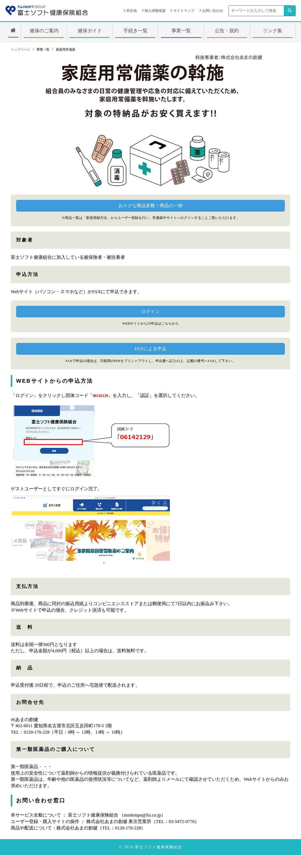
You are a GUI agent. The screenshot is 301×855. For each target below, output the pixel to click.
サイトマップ (183, 11)
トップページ (20, 49)
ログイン (150, 311)
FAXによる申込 (150, 348)
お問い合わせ (212, 11)
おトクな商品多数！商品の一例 (150, 205)
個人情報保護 (155, 11)
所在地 (131, 11)
